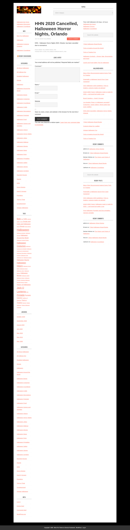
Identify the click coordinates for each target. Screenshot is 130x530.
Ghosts (19, 80)
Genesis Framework (70, 527)
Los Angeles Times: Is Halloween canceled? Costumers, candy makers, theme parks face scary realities (96, 105)
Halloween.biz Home (89, 24)
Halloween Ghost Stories (96, 149)
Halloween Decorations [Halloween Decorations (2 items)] (22, 253)
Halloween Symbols (23, 171)
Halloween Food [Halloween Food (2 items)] (24, 255)
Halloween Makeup (22, 142)
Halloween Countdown (90, 28)
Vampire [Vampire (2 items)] (24, 302)
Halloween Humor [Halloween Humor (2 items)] (24, 268)
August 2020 (20, 325)
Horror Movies (21, 187)
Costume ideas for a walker (91, 126)
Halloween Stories (22, 166)
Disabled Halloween (23, 76)
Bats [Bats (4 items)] (19, 219)
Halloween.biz (29, 9)
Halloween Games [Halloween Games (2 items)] (27, 257)
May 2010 (20, 337)
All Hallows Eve (21, 72)
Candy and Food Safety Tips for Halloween (96, 62)
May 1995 (20, 341)
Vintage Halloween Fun (90, 130)
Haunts (19, 179)
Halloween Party (22, 154)
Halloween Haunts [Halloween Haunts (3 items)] (23, 260)
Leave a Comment (73, 38)
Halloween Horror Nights (55, 51)
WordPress (79, 527)
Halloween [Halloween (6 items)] (23, 229)
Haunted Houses (22, 175)
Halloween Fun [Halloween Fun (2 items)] (20, 257)
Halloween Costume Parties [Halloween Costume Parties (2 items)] (23, 240)
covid (44, 51)
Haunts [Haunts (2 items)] (25, 282)
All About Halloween (23, 68)
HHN (55, 49)
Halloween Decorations (24, 111)
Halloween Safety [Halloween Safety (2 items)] (25, 275)
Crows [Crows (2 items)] (21, 221)
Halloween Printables (23, 158)
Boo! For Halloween (23, 36)
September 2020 (22, 321)
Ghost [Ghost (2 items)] (18, 226)
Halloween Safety (22, 162)
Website (37, 101)
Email (37, 93)
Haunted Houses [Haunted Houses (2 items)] (20, 282)
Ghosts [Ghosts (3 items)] (22, 226)
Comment (38, 66)
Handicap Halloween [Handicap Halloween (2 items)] (25, 280)
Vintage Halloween (22, 207)
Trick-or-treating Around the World (93, 48)
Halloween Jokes (22, 138)
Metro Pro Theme (58, 527)
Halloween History (22, 130)
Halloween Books (22, 95)
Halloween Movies (22, 146)
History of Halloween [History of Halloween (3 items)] (24, 285)
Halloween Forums (89, 26)
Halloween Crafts (22, 107)
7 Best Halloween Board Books (92, 44)
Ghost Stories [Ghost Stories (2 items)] (28, 226)
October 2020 (21, 316)
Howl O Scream (21, 191)
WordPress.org (21, 514)
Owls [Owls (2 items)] (27, 292)
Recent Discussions (25, 56)
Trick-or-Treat (21, 199)
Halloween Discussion (23, 24)
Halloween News (48, 49)
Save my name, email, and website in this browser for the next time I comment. (57, 113)
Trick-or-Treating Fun (89, 52)
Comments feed (21, 510)
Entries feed (20, 506)
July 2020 (20, 329)
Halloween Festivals (23, 115)
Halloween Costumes (23, 99)
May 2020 (20, 333)
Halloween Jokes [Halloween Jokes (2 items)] (20, 270)
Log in (18, 502)
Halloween (20, 40)
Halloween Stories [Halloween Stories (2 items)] (21, 278)
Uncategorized (21, 203)
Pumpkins (20, 195)
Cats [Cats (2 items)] (22, 219)
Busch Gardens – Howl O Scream (93, 98)
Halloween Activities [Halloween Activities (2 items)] (21, 233)
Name (37, 84)
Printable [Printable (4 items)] (21, 295)
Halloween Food (22, 119)
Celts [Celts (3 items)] (25, 219)
